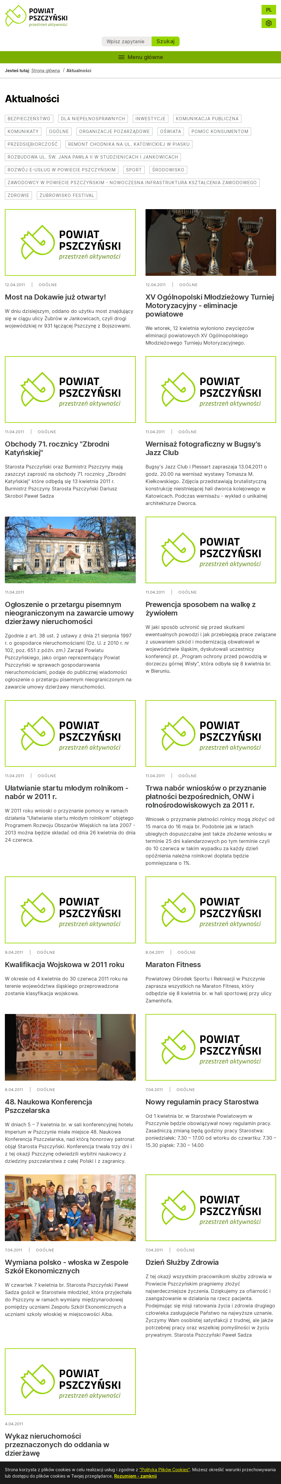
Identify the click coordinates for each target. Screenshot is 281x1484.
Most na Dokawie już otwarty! (55, 297)
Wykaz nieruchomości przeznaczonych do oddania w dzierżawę (57, 1445)
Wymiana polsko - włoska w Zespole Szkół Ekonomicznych (66, 1266)
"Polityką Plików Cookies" (164, 1469)
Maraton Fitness (173, 964)
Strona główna (45, 70)
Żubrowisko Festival (67, 195)
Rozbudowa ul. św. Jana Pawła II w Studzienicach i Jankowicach (93, 157)
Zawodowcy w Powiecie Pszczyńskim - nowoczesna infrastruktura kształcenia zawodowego (132, 182)
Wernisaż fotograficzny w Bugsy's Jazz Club (203, 448)
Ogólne (59, 131)
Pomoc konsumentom (219, 131)
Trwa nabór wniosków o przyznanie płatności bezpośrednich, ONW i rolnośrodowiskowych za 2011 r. (206, 796)
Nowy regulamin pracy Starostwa (202, 1101)
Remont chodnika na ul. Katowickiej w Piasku (129, 144)
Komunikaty (23, 131)
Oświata (170, 131)
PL (269, 10)
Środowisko (168, 169)
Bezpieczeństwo (29, 118)
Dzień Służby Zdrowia (182, 1262)
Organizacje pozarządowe (114, 131)
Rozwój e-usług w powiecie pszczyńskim (62, 169)
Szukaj (165, 41)
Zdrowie (18, 195)
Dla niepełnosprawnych (93, 118)
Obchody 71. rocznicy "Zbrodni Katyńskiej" (57, 448)
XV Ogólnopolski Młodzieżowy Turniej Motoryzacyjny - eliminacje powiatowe (210, 305)
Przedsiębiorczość (33, 144)
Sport (134, 169)
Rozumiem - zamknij (135, 1476)
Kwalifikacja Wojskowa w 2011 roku (65, 964)
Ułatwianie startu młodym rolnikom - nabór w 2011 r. (66, 792)
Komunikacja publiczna (207, 118)
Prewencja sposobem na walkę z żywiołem (201, 608)
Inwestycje (150, 118)
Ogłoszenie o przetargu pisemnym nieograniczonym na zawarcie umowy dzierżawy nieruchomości (69, 613)
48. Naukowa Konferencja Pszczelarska (48, 1106)
